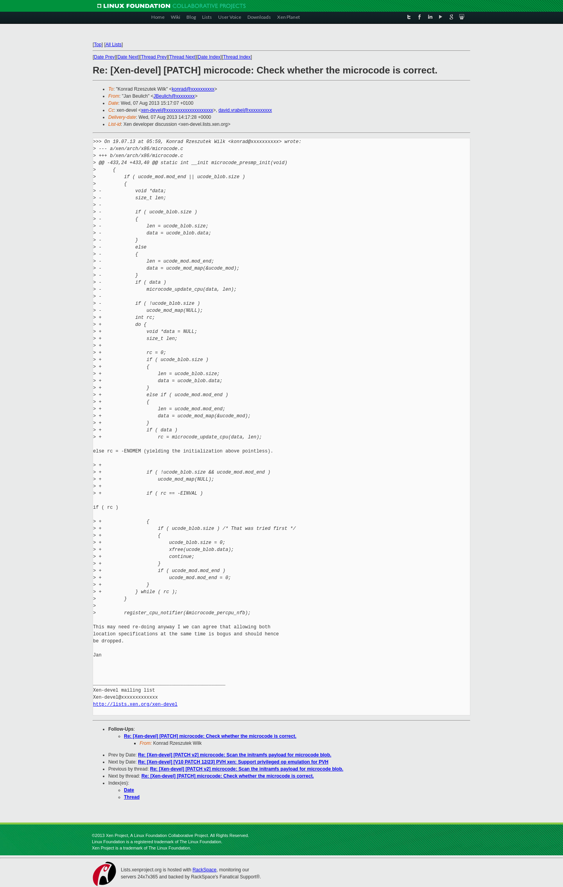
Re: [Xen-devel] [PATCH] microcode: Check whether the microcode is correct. (210, 736)
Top (97, 44)
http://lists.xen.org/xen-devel (135, 704)
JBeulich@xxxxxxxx (174, 96)
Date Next (127, 57)
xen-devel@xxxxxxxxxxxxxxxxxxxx (177, 110)
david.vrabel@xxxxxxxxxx (245, 110)
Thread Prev (154, 57)
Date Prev (104, 57)
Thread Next (182, 57)
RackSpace (204, 870)
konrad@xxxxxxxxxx (193, 89)
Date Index (209, 57)
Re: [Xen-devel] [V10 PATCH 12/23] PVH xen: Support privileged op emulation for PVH (233, 762)
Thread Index (237, 57)
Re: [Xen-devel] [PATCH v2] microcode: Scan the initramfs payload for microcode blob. (234, 755)
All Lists (114, 44)
